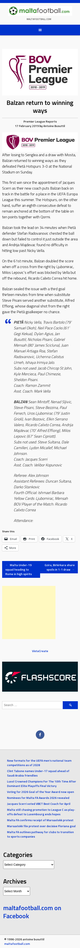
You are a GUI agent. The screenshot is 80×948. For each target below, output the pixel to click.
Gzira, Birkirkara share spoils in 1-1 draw (60, 567)
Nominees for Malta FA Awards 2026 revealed (38, 797)
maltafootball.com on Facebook (32, 912)
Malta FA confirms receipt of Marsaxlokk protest (40, 820)
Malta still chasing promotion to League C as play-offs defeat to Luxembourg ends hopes (41, 811)
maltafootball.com (39, 19)
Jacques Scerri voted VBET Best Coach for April (38, 803)
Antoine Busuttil (54, 126)
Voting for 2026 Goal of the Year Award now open (40, 792)
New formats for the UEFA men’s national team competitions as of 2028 (39, 762)
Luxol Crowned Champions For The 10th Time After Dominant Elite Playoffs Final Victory (41, 783)
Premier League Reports (40, 121)
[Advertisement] (28, 612)
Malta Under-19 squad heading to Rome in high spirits (18, 569)
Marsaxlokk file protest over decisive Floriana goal (41, 826)
